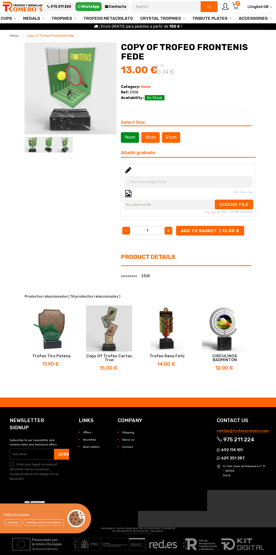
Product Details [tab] (148, 257)
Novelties (89, 439)
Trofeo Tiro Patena (51, 356)
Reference (129, 276)
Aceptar (13, 522)
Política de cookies (16, 514)
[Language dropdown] (258, 7)
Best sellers (91, 447)
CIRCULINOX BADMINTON (224, 358)
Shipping (128, 432)
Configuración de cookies (43, 522)
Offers (87, 432)
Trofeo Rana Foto (167, 356)
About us (128, 439)
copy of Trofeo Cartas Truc (109, 358)
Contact (127, 447)
